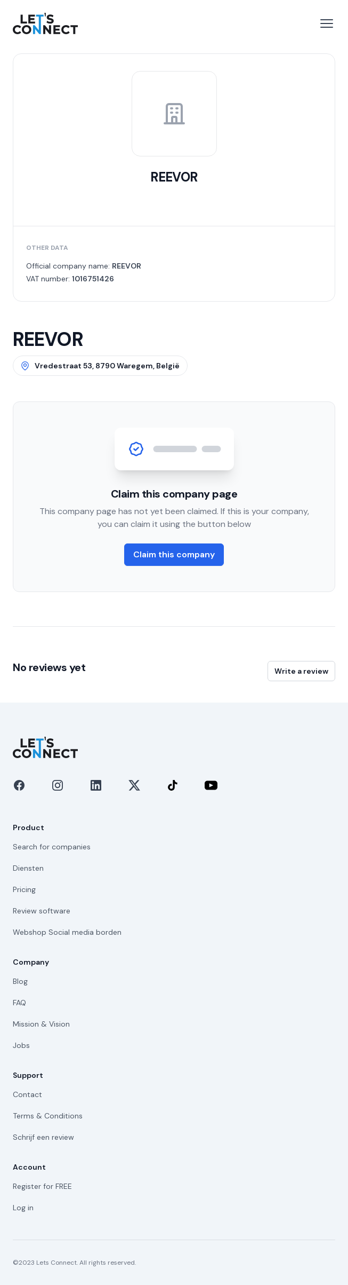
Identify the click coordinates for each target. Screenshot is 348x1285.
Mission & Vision (41, 1024)
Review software (41, 911)
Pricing (24, 889)
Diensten (28, 868)
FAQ (19, 1002)
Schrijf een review (43, 1137)
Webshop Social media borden (67, 932)
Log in (23, 1207)
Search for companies (52, 847)
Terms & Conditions (48, 1116)
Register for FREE (42, 1186)
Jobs (21, 1045)
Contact (27, 1094)
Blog (20, 981)
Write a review (301, 671)
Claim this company (174, 554)
